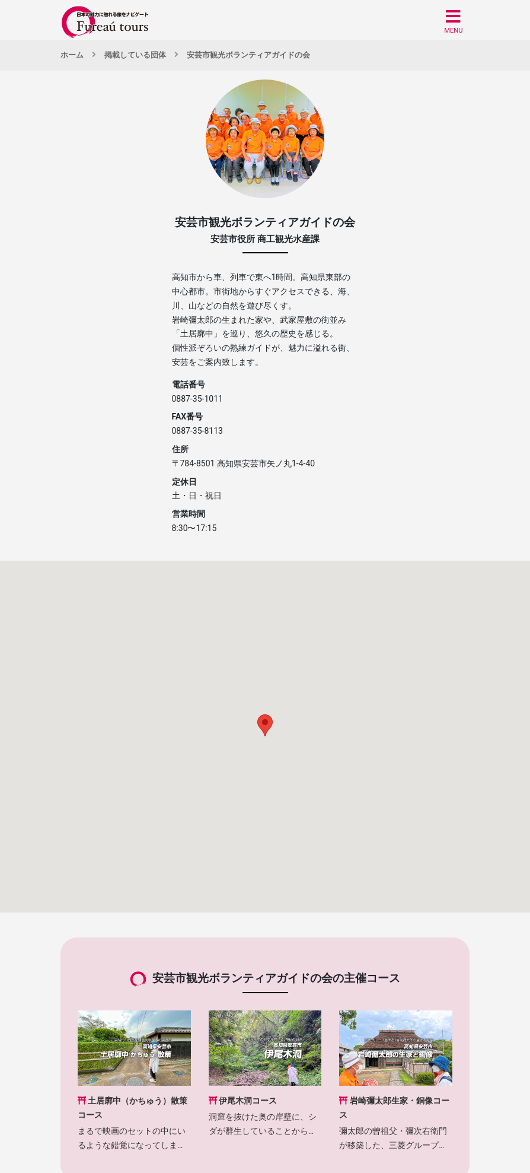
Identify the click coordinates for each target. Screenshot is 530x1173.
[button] (454, 21)
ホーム (72, 54)
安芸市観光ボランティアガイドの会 (248, 54)
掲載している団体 (135, 54)
